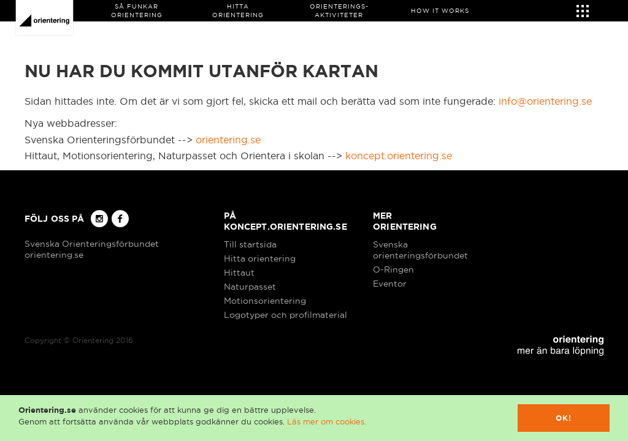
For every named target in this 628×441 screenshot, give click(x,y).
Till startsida (250, 244)
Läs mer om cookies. (326, 421)
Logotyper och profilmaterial (285, 315)
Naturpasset (250, 287)
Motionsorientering (265, 301)
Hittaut (239, 272)
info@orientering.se (545, 101)
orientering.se (228, 139)
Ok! (564, 418)
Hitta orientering (260, 258)
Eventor (390, 283)
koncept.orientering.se (398, 155)
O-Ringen (393, 269)
